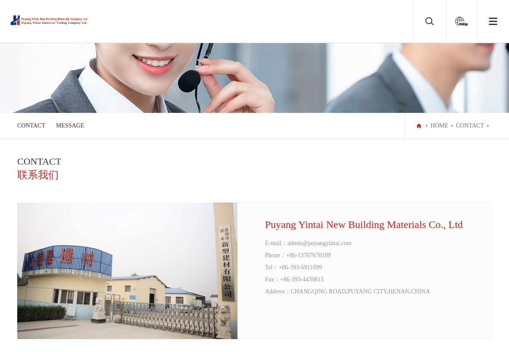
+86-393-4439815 (302, 279)
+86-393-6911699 (300, 267)
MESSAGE (70, 125)
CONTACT (31, 125)
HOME (439, 125)
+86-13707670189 (308, 255)
